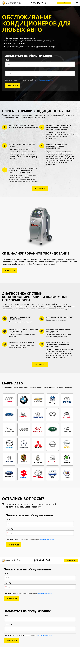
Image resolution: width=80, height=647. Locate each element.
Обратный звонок (64, 3)
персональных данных (45, 80)
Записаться (40, 188)
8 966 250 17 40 (38, 3)
